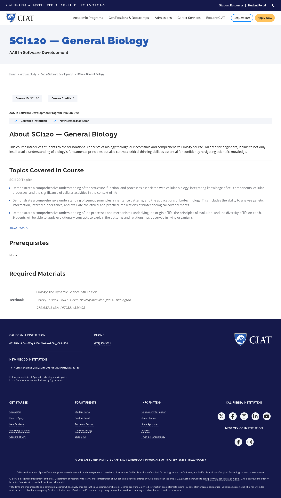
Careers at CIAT (18, 436)
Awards (145, 430)
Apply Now (265, 18)
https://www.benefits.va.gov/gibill (222, 478)
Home (12, 74)
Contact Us (15, 412)
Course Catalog (83, 430)
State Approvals (150, 424)
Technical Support (84, 424)
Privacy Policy (196, 459)
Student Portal (256, 5)
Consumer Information (153, 412)
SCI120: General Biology (90, 74)
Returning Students (19, 430)
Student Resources (231, 5)
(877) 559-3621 (102, 343)
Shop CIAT (80, 436)
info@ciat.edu (154, 459)
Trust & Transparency (153, 436)
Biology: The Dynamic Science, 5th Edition (66, 292)
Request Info (242, 18)
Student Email (82, 418)
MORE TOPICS (18, 228)
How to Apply (16, 418)
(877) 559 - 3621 (175, 459)
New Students (16, 424)
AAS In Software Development (57, 74)
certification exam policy (35, 490)
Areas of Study (28, 74)
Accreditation (148, 418)
